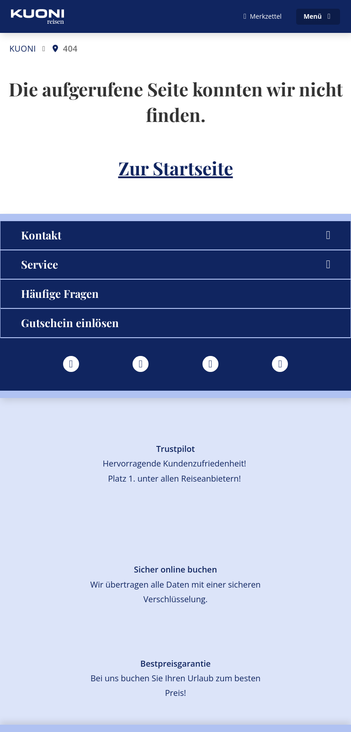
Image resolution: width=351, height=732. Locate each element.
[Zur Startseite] (37, 16)
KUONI (22, 48)
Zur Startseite (175, 168)
